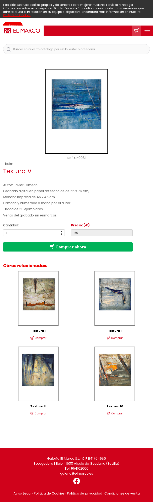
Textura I (38, 331)
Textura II (114, 331)
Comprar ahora (68, 246)
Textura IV (114, 406)
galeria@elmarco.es (76, 473)
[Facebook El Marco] (76, 481)
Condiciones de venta (122, 493)
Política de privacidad (84, 493)
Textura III (38, 406)
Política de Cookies (17, 15)
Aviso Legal (22, 493)
